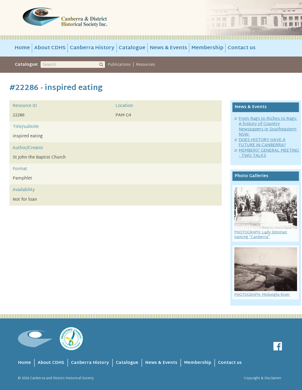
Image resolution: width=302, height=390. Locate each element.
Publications (119, 64)
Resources (145, 64)
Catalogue (132, 48)
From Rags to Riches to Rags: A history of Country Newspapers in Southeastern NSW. (268, 127)
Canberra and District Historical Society (62, 378)
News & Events (168, 48)
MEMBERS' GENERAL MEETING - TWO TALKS (269, 153)
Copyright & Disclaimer (262, 378)
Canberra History (92, 48)
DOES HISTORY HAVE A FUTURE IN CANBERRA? (262, 142)
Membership (207, 48)
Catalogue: (26, 65)
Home (22, 48)
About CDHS (50, 48)
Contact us (242, 48)
